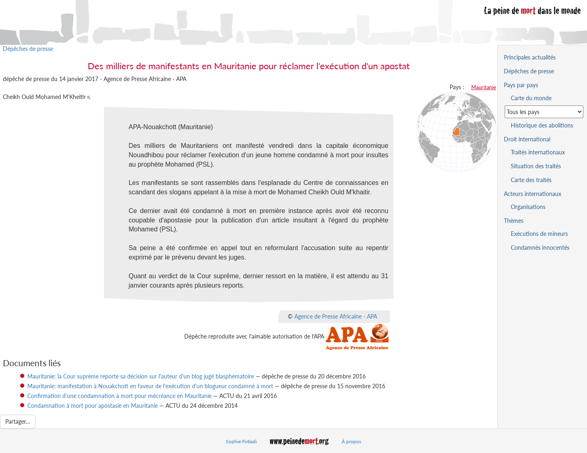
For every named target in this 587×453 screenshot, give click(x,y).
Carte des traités (531, 179)
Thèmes (513, 220)
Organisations (528, 206)
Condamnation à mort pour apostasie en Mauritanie (92, 405)
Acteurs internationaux (532, 193)
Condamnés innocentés (540, 247)
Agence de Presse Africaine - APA (335, 316)
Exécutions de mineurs (539, 233)
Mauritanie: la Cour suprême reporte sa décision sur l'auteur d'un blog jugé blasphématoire (140, 376)
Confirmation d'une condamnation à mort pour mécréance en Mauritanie (119, 395)
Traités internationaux (538, 152)
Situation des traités (536, 166)
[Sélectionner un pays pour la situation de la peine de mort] (544, 112)
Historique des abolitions (542, 125)
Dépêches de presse (28, 48)
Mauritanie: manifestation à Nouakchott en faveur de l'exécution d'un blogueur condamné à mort (150, 386)
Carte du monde (531, 98)
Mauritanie (483, 87)
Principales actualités (530, 57)
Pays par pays (521, 84)
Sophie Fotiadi (241, 441)
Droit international (527, 139)
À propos (351, 441)
